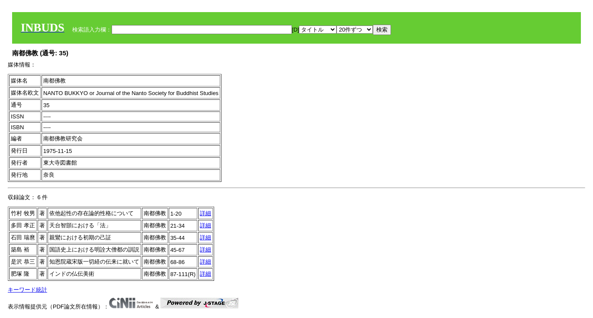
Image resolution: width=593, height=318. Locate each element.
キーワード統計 (27, 289)
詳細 (205, 213)
